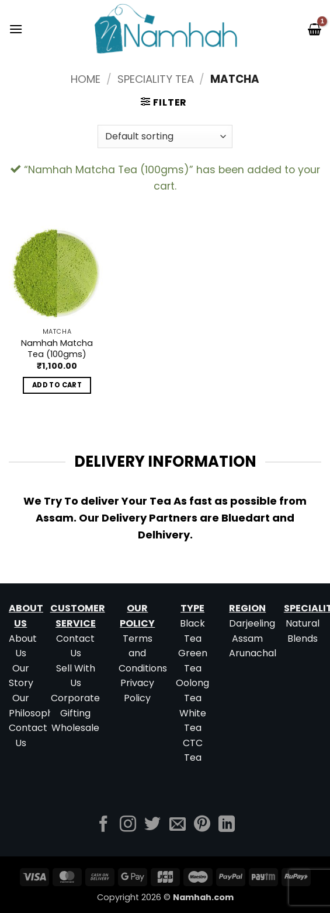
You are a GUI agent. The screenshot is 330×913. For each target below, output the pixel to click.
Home (85, 79)
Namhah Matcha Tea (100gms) (57, 348)
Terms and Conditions (143, 653)
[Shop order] (165, 136)
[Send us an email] (177, 825)
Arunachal (252, 653)
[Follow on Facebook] (103, 825)
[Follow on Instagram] (128, 825)
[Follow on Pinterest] (202, 825)
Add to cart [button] (57, 385)
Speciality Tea (155, 79)
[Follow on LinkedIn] (226, 825)
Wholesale (75, 727)
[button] (16, 29)
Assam (247, 638)
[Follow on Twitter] (152, 825)
